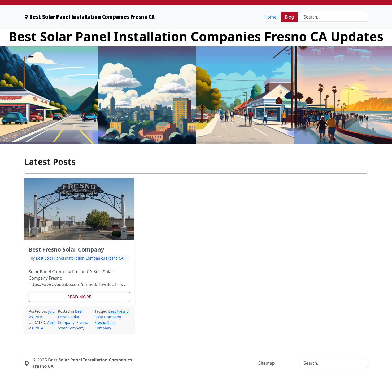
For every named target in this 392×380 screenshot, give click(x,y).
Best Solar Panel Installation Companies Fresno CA (79, 258)
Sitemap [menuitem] (266, 363)
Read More (79, 297)
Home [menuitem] (270, 17)
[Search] (334, 17)
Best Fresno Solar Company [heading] (66, 249)
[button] (79, 297)
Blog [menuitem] (289, 17)
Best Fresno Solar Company (70, 317)
